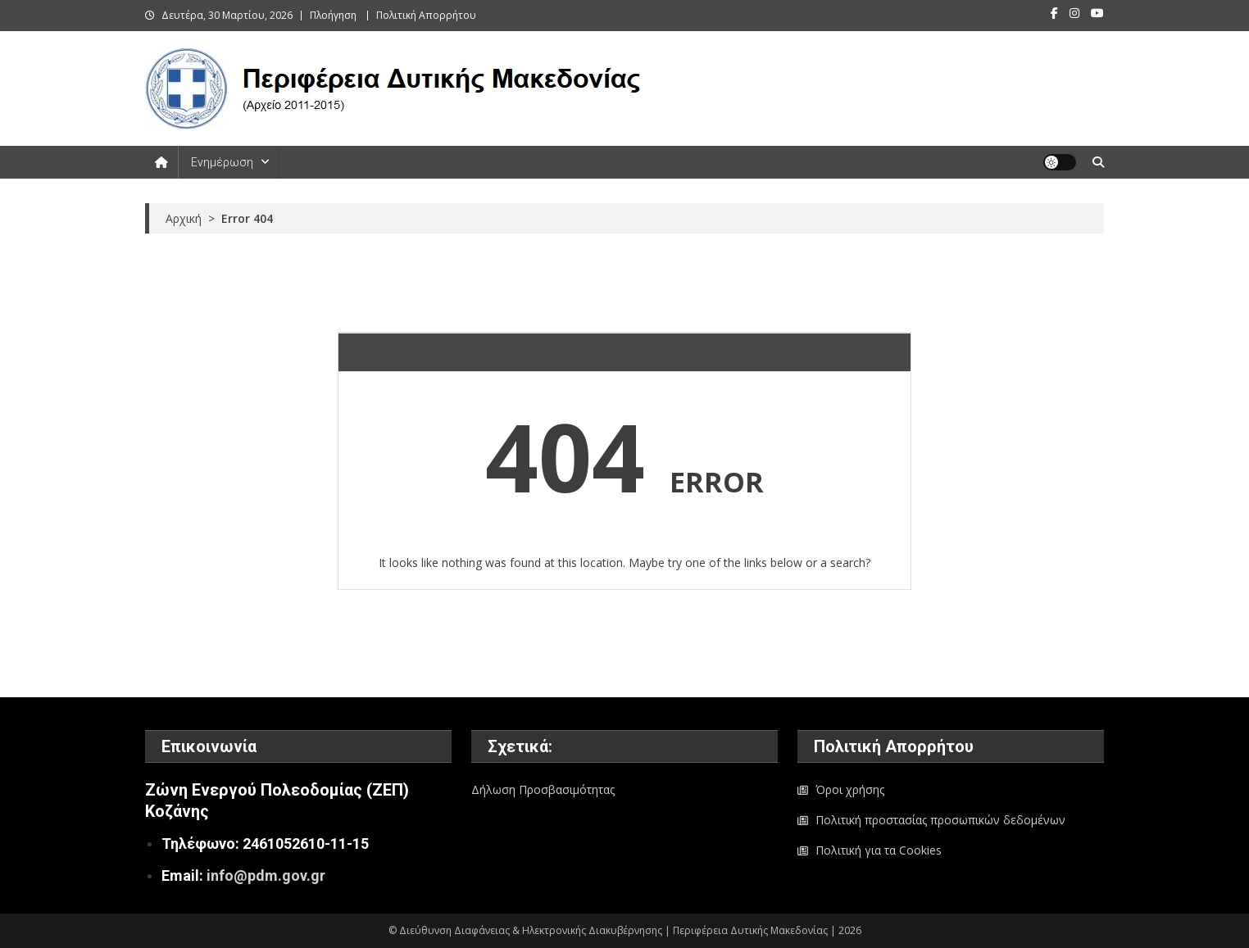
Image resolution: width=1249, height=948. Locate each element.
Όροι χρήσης (849, 789)
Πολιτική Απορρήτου (426, 15)
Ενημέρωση (222, 162)
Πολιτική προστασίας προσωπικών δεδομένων (940, 820)
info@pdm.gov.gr (266, 875)
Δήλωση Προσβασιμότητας (543, 789)
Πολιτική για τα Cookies (878, 850)
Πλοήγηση (333, 15)
